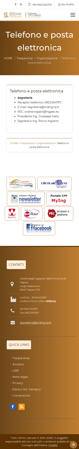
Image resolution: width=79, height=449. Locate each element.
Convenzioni (21, 395)
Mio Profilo (66, 4)
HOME (8, 58)
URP (16, 370)
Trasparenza (25, 58)
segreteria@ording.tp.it (35, 322)
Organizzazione (47, 58)
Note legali (20, 377)
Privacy (18, 383)
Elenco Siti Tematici (27, 389)
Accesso (18, 364)
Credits (53, 445)
